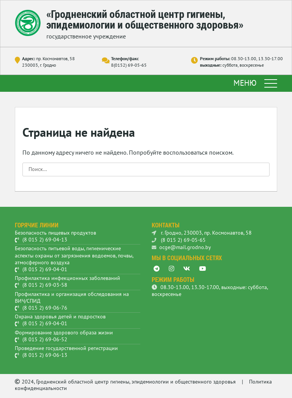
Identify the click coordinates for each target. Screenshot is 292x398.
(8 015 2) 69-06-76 (44, 307)
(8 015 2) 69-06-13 (44, 355)
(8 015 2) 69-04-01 (44, 269)
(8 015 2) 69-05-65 (179, 240)
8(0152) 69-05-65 (129, 65)
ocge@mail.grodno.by (181, 247)
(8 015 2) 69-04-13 (44, 239)
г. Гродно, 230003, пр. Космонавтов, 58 (202, 232)
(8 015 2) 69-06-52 (44, 339)
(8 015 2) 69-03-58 (44, 284)
